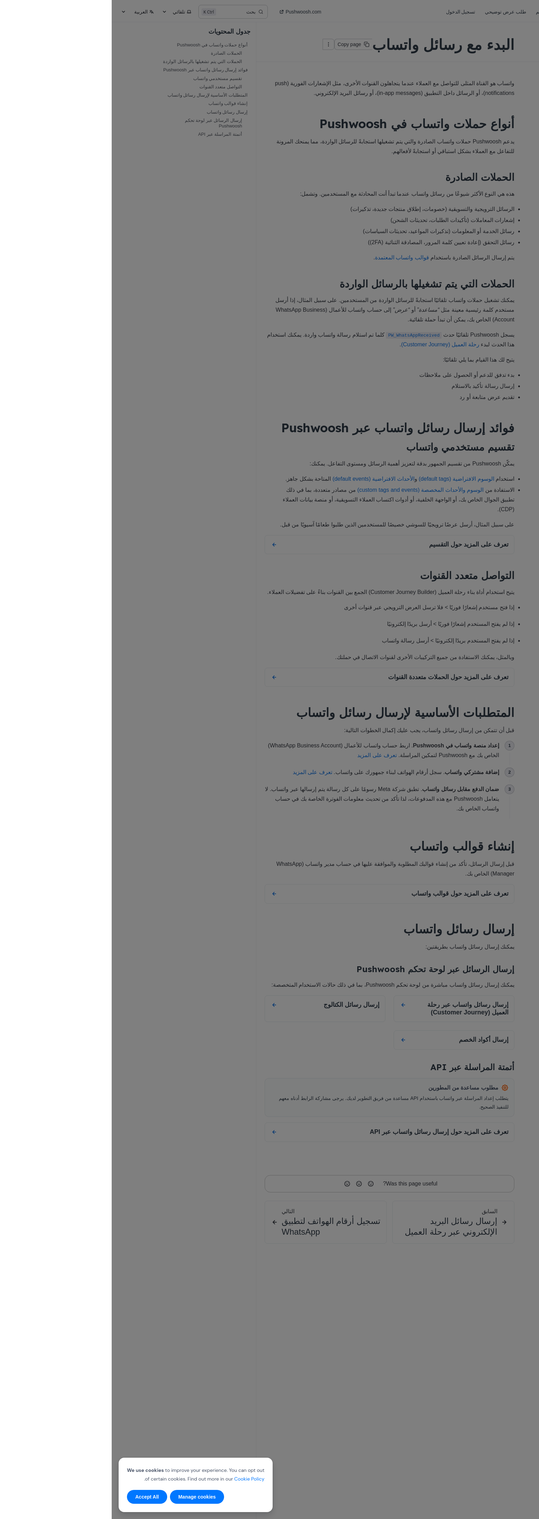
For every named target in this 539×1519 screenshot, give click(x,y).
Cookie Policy (137, 1479)
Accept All (35, 1497)
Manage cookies (85, 1497)
